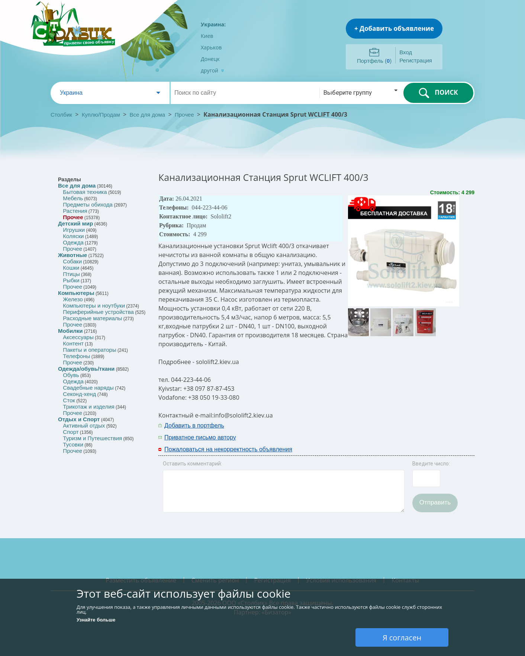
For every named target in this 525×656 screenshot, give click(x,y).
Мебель (73, 198)
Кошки (71, 267)
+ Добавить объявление (394, 28)
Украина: (213, 24)
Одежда (73, 242)
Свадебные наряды (88, 387)
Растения (75, 211)
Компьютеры (76, 293)
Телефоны (76, 356)
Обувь (71, 375)
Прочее (184, 114)
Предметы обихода (88, 204)
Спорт (70, 432)
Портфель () (374, 61)
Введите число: (431, 463)
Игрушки (74, 230)
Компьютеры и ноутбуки (94, 305)
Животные (72, 255)
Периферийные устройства (98, 312)
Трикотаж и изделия (88, 406)
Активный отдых (84, 425)
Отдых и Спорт (79, 419)
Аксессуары (78, 337)
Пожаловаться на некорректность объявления (228, 449)
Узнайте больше (96, 620)
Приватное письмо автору (200, 437)
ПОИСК (438, 93)
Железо (73, 299)
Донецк (210, 58)
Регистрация (415, 60)
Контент (73, 343)
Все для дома (147, 114)
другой (212, 70)
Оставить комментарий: (192, 463)
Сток (69, 400)
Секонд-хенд (79, 394)
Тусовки (73, 444)
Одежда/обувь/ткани (86, 369)
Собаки (72, 261)
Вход (405, 52)
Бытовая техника (85, 192)
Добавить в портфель (194, 425)
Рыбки (71, 280)
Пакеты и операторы (89, 350)
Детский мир (75, 223)
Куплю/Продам (102, 114)
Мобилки (70, 331)
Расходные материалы (92, 318)
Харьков (211, 47)
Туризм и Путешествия (92, 438)
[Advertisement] (391, 431)
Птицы (71, 274)
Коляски (73, 236)
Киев (207, 35)
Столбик (61, 114)
